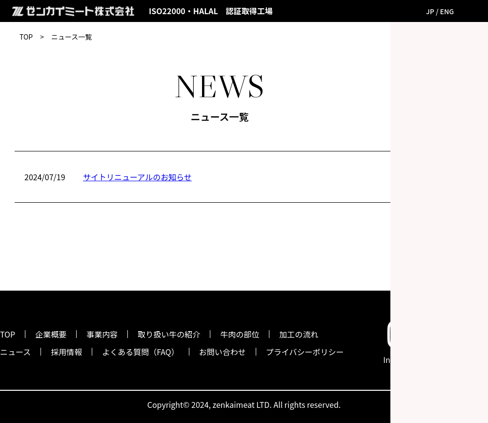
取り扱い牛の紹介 (169, 334)
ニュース (15, 352)
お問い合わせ (222, 352)
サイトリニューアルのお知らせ (137, 177)
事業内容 (102, 334)
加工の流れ (298, 334)
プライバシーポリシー (305, 352)
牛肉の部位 (239, 334)
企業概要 (50, 334)
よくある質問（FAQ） (140, 352)
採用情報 (66, 352)
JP (430, 11)
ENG (447, 11)
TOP (26, 37)
